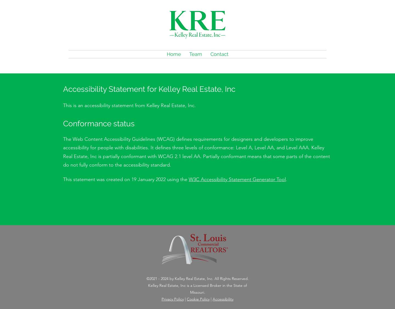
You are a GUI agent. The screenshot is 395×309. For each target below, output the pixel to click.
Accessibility (223, 299)
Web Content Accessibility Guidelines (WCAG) (124, 139)
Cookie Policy (198, 299)
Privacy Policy (173, 299)
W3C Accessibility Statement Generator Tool (237, 179)
